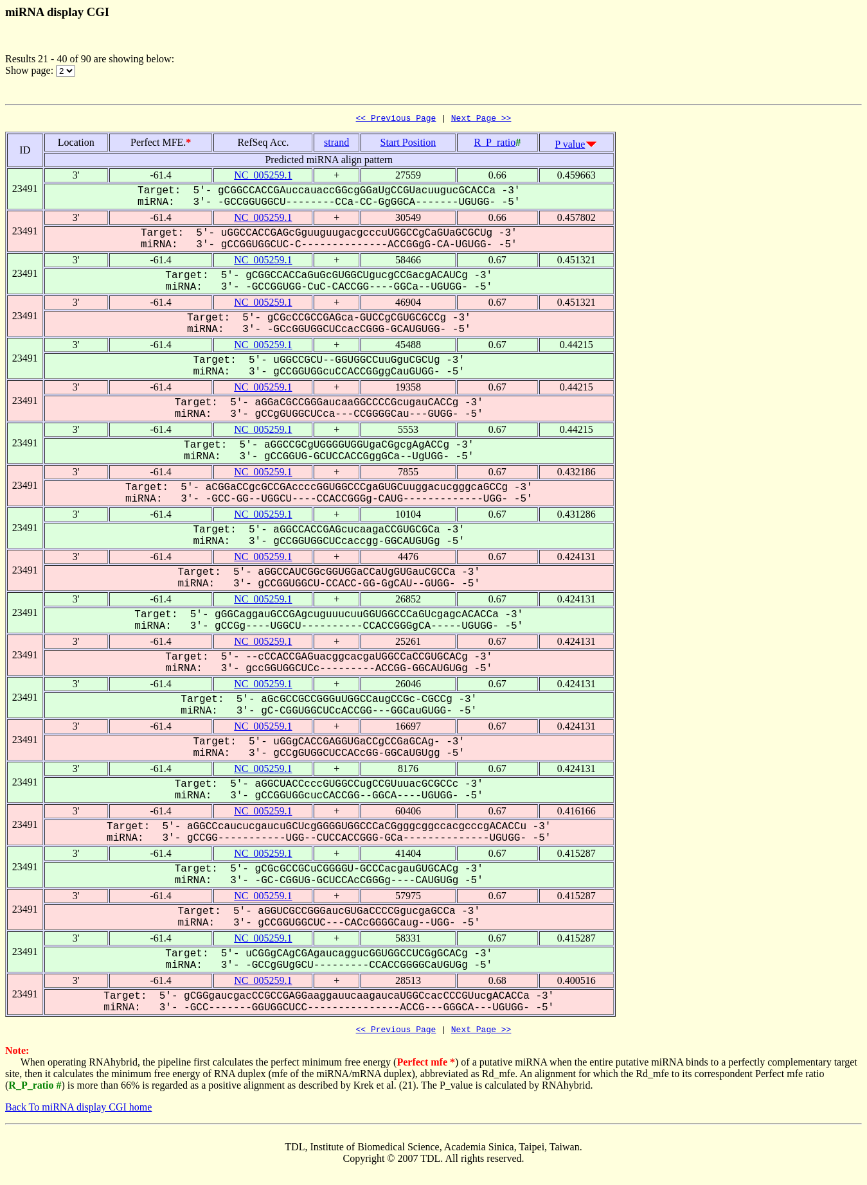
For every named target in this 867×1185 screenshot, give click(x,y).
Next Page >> (481, 119)
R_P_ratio (494, 144)
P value (570, 146)
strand (336, 144)
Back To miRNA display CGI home (78, 1110)
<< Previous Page (396, 119)
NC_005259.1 (263, 176)
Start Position (408, 144)
